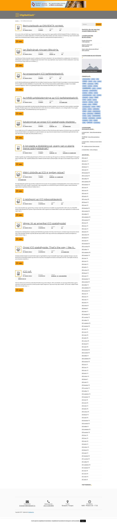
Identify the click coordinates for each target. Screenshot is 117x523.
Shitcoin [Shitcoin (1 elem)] (89, 108)
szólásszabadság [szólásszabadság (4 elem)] (96, 115)
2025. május (84, 193)
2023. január (84, 276)
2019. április (84, 408)
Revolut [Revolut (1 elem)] (96, 92)
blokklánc (65, 153)
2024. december (85, 208)
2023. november (85, 246)
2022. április (84, 302)
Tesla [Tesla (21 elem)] (96, 97)
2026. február (84, 166)
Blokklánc (52, 126)
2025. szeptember (85, 181)
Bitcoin (51, 54)
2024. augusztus (85, 220)
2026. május (84, 158)
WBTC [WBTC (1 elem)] (94, 88)
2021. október (84, 320)
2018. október (84, 426)
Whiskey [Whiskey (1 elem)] (90, 92)
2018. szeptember (85, 429)
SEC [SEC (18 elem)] (98, 106)
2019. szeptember (85, 394)
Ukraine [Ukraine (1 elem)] (91, 97)
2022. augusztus (85, 290)
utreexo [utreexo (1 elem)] (99, 81)
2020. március (84, 376)
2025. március (84, 199)
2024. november (85, 211)
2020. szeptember (85, 358)
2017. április (84, 479)
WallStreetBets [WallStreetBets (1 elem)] (96, 108)
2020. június (84, 367)
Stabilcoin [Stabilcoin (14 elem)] (97, 113)
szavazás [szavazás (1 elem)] (90, 85)
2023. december (85, 243)
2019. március (84, 411)
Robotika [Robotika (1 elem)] (95, 85)
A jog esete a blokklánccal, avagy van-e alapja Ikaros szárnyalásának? (48, 147)
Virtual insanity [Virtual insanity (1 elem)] (90, 113)
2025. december (85, 172)
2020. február (84, 379)
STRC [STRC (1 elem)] (90, 104)
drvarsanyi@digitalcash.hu (27, 505)
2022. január (84, 311)
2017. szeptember (85, 464)
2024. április (84, 231)
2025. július (84, 187)
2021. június (84, 332)
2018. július (84, 435)
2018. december (85, 420)
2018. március (84, 447)
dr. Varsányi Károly (85, 132)
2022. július (84, 293)
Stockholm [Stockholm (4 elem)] (85, 97)
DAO (23, 278)
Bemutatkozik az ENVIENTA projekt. (43, 25)
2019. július (84, 399)
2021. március (84, 340)
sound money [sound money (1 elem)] (90, 83)
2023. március (84, 270)
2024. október (84, 214)
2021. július (84, 329)
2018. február (84, 450)
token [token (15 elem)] (84, 83)
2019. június (84, 402)
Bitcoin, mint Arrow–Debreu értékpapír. (90, 71)
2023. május (84, 264)
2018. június (84, 438)
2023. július (84, 258)
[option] (92, 66)
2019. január (84, 417)
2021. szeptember (85, 323)
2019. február (84, 414)
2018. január (84, 453)
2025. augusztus (85, 184)
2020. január (84, 382)
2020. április (84, 373)
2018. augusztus (85, 432)
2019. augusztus (85, 397)
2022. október (84, 284)
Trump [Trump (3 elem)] (84, 115)
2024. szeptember (85, 217)
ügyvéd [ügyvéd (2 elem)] (90, 81)
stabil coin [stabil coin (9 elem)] (90, 122)
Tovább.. (19, 41)
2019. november (85, 388)
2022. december (85, 279)
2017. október (84, 461)
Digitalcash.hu (31, 512)
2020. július (84, 364)
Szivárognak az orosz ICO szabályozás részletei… (49, 121)
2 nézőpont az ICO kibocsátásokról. (42, 199)
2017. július (84, 470)
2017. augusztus (85, 467)
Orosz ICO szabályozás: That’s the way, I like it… (49, 247)
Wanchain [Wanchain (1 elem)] (91, 101)
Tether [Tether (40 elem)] (95, 104)
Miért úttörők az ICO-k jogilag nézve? (44, 172)
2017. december (85, 456)
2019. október (84, 391)
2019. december (85, 385)
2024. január (84, 240)
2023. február (84, 273)
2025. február (84, 202)
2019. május (84, 405)
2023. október (84, 249)
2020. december (85, 349)
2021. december (85, 314)
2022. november (85, 281)
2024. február (84, 237)
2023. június (84, 261)
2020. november (85, 352)
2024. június (84, 225)
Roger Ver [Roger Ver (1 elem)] (85, 101)
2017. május (84, 476)
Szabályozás (60, 177)
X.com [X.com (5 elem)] (93, 106)
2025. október (84, 178)
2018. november (85, 423)
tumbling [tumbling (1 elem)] (84, 104)
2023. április (84, 267)
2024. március (84, 234)
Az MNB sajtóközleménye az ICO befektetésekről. (50, 97)
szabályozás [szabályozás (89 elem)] (86, 88)
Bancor (20, 278)
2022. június (84, 296)
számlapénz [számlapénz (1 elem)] (85, 120)
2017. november (85, 458)
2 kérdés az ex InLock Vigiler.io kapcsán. (91, 146)
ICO (50, 30)
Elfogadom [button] (83, 520)
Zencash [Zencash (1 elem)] (89, 99)
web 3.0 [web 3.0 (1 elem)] (94, 99)
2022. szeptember (85, 287)
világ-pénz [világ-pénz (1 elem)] (85, 92)
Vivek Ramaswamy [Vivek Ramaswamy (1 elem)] (93, 90)
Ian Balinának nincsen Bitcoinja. (41, 49)
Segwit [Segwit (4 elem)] (84, 85)
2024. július (84, 222)
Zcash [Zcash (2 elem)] (84, 99)
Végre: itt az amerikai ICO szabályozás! (44, 223)
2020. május (84, 370)
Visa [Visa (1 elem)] (95, 81)
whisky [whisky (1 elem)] (89, 115)
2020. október (84, 355)
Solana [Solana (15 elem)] (85, 81)
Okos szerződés (63, 276)
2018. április (84, 444)
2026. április (84, 161)
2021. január (84, 346)
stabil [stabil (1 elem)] (84, 122)
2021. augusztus (85, 326)
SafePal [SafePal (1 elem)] (95, 120)
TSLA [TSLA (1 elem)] (91, 120)
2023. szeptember (85, 252)
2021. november (85, 317)
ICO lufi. (27, 271)
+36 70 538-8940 (48, 505)
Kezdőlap (17, 20)
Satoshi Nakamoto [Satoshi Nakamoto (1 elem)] (96, 111)
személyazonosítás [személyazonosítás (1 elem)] (86, 106)
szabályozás (64, 102)
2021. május (84, 335)
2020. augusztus (85, 361)
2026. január (84, 169)
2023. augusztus (85, 255)
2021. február (84, 343)
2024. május (84, 228)
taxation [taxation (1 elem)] (84, 108)
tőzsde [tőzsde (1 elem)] (96, 101)
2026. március (84, 164)
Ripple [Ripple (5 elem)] (84, 111)
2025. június (84, 190)
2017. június (84, 473)
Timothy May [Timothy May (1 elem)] (85, 90)
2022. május (84, 299)
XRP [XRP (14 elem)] (96, 83)
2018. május (84, 441)
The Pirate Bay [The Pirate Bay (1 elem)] (96, 122)
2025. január (84, 205)
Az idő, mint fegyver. (94, 149)
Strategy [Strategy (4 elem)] (85, 117)
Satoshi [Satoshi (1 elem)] (89, 111)
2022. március (84, 305)
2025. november (85, 175)
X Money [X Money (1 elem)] (99, 88)
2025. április (84, 196)
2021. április (84, 338)
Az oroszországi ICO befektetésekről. (43, 73)
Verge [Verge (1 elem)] (84, 113)
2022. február (84, 308)
